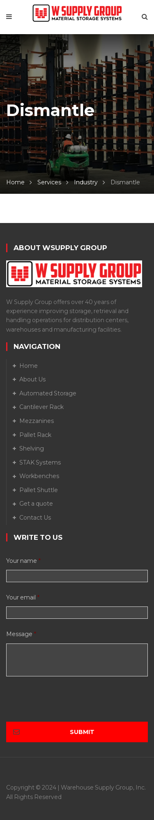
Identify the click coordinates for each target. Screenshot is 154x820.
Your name (23, 560)
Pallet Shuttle (38, 490)
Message (21, 634)
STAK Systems (40, 462)
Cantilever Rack (41, 407)
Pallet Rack (35, 435)
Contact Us (35, 517)
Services (49, 182)
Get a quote (36, 503)
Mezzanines (36, 421)
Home (15, 182)
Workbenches (39, 476)
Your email (22, 597)
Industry (86, 182)
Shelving (31, 448)
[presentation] (68, 706)
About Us (32, 379)
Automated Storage (47, 393)
